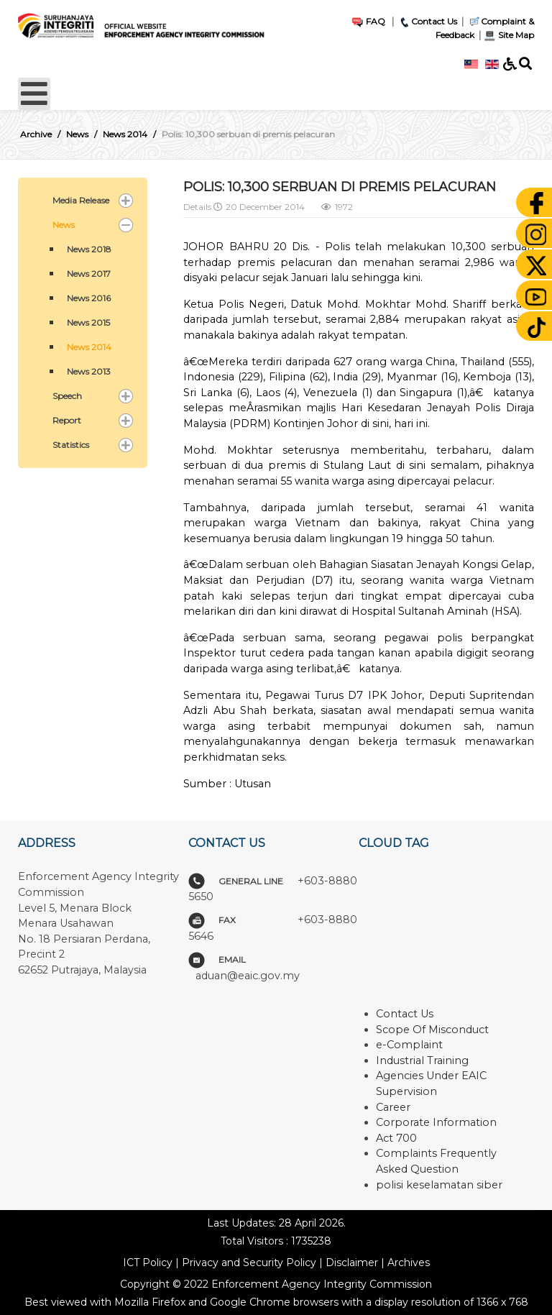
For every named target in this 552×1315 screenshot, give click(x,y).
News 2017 (89, 273)
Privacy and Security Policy (249, 1262)
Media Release (80, 200)
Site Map (508, 34)
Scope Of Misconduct (432, 1029)
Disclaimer (352, 1262)
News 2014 (89, 347)
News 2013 (89, 371)
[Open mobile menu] (34, 94)
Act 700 (396, 1138)
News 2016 (89, 298)
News (63, 224)
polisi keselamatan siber (439, 1184)
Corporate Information (436, 1122)
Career (393, 1107)
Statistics (70, 444)
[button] (126, 200)
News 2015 (88, 322)
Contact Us (427, 21)
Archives (408, 1262)
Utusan (252, 783)
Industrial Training (422, 1060)
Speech (67, 395)
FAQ (368, 21)
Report (66, 420)
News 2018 (89, 249)
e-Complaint (409, 1044)
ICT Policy (147, 1262)
